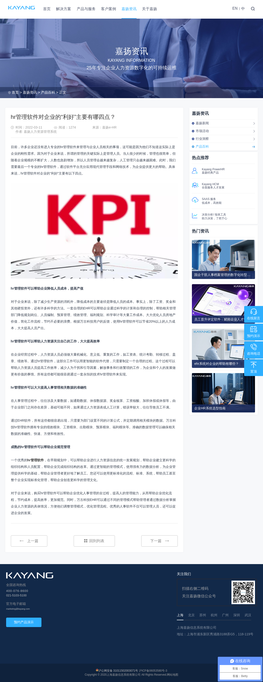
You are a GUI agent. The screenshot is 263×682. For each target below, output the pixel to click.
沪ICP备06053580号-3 (153, 670)
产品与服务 (86, 9)
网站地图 (172, 674)
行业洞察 (202, 139)
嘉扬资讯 (129, 9)
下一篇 (159, 541)
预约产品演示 (24, 622)
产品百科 (48, 92)
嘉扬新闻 (202, 123)
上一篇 (29, 541)
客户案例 (108, 9)
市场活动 (202, 131)
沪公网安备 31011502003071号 (118, 670)
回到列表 (94, 541)
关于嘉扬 (149, 9)
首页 (47, 9)
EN (235, 8)
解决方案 (63, 9)
